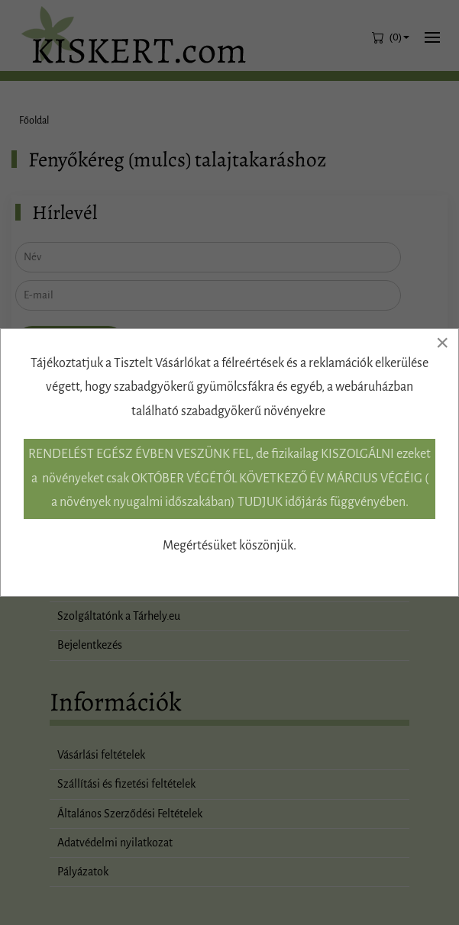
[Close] (442, 342)
